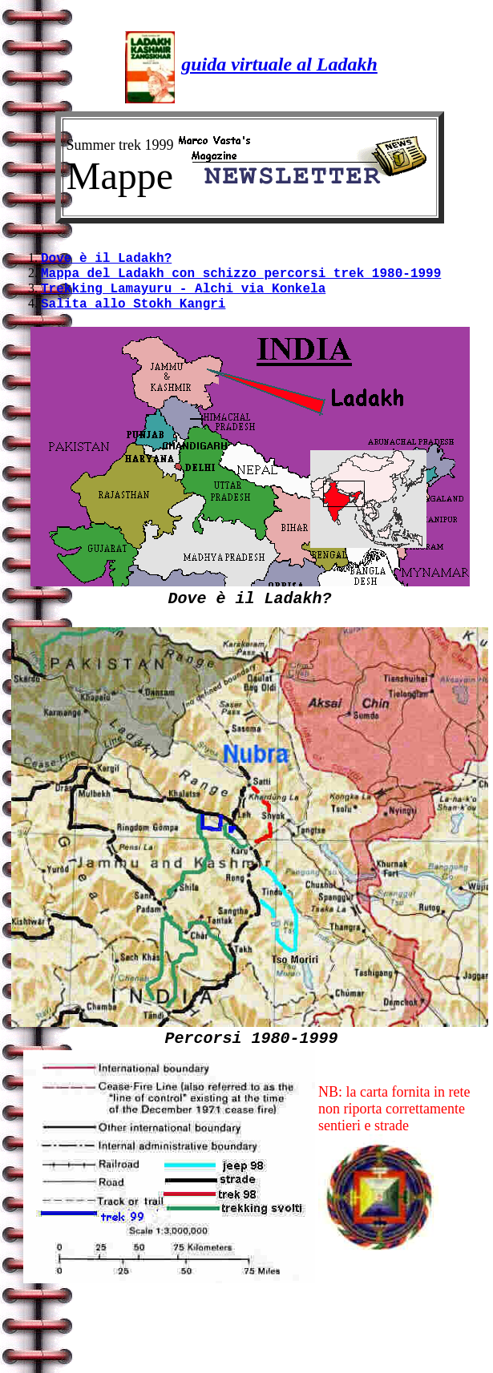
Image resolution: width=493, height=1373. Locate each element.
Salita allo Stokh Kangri (133, 312)
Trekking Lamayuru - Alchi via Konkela (183, 295)
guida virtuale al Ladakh (279, 64)
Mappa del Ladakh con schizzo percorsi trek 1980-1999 (241, 277)
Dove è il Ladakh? (106, 259)
